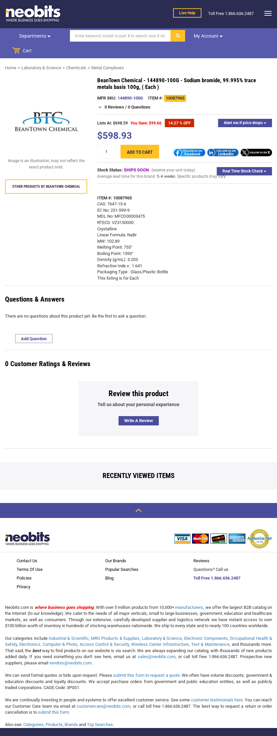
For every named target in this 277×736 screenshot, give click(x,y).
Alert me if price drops (245, 108)
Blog (109, 563)
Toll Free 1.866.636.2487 (216, 563)
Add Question (34, 324)
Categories (33, 709)
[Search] (119, 36)
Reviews (201, 546)
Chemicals (76, 53)
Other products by (46, 172)
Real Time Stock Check (244, 156)
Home (10, 53)
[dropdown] (266, 13)
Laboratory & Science (41, 53)
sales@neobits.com (156, 641)
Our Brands (115, 546)
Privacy (23, 572)
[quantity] (107, 137)
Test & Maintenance (210, 629)
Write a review (138, 405)
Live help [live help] (187, 13)
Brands (71, 709)
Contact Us (27, 546)
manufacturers (189, 592)
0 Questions (139, 92)
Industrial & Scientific (69, 623)
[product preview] (46, 107)
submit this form (53, 697)
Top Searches (100, 709)
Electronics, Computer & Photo (48, 629)
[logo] (33, 13)
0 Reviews (114, 92)
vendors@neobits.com (70, 648)
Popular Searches (121, 554)
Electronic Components (206, 623)
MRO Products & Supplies (115, 623)
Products (54, 709)
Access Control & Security (104, 629)
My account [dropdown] (207, 36)
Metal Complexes (107, 53)
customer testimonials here (217, 685)
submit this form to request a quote (146, 660)
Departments (34, 36)
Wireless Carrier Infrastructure (160, 629)
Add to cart (140, 137)
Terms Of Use (30, 554)
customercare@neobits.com (103, 691)
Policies (24, 563)
